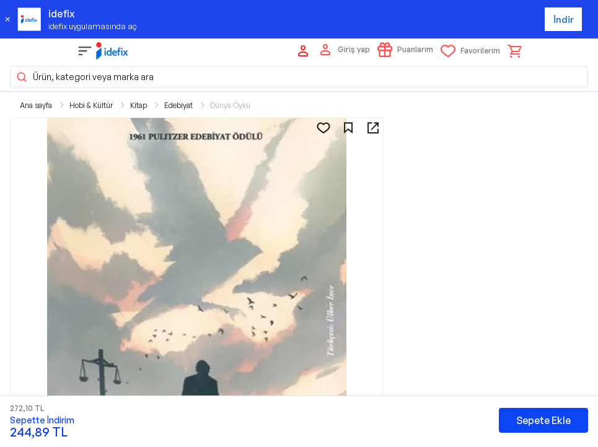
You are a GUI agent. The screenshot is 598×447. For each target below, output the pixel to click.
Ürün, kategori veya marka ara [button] (84, 77)
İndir (563, 19)
